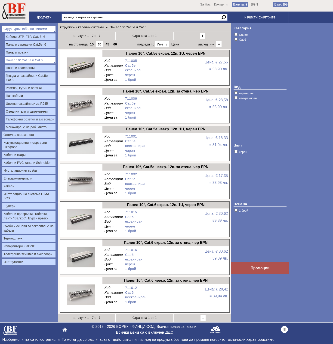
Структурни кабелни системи (25, 29)
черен (243, 152)
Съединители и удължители (27, 111)
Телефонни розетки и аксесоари (30, 119)
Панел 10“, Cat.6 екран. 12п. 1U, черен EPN (81, 230)
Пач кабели (14, 96)
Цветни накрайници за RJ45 (27, 103)
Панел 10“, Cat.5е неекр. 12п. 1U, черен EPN (81, 154)
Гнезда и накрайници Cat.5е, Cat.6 (27, 78)
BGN (254, 4)
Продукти (43, 17)
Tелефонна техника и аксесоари (27, 254)
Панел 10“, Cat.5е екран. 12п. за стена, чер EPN (81, 116)
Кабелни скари (14, 155)
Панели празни (17, 52)
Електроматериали (17, 178)
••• (212, 44)
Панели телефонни (20, 68)
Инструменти (13, 262)
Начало (13, 11)
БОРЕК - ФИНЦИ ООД (10, 332)
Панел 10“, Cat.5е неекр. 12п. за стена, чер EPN (81, 192)
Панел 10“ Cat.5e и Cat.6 (24, 60)
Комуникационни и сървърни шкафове (25, 145)
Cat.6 (242, 39)
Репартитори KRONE (19, 246)
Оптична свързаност (18, 135)
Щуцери (9, 206)
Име (160, 44)
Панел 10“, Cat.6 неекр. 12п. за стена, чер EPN (81, 305)
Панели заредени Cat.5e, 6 (26, 44)
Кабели (8, 186)
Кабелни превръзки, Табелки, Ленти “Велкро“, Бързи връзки (26, 216)
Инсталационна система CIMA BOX (26, 196)
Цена (175, 44)
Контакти (221, 4)
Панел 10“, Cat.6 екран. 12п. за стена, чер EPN (81, 267)
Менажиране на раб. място (26, 127)
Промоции (260, 268)
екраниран (246, 93)
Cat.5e (243, 34)
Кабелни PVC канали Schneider (27, 163)
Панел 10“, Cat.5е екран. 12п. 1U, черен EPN (81, 78)
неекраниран (248, 98)
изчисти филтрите (259, 17)
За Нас (205, 4)
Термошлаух (12, 238)
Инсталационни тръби (20, 170)
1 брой (243, 210)
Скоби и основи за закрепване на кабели (28, 228)
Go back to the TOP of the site (284, 330)
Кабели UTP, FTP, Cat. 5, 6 (25, 37)
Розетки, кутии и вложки (24, 88)
